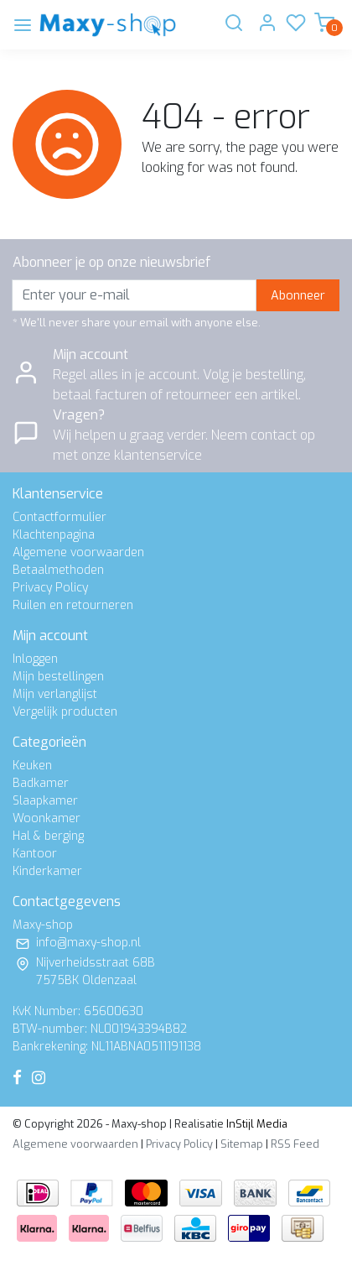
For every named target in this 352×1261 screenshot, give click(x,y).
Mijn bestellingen (58, 677)
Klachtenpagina (54, 535)
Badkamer (41, 783)
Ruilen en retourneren (73, 605)
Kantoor (35, 854)
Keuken (32, 766)
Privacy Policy (50, 588)
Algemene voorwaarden (78, 552)
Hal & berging (48, 836)
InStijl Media (255, 1124)
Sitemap (241, 1144)
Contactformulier (59, 517)
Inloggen (35, 659)
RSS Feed (295, 1144)
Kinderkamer (47, 871)
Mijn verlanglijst (55, 694)
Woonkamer (46, 818)
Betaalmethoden (58, 570)
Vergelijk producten (65, 712)
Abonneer (298, 296)
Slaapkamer (45, 801)
